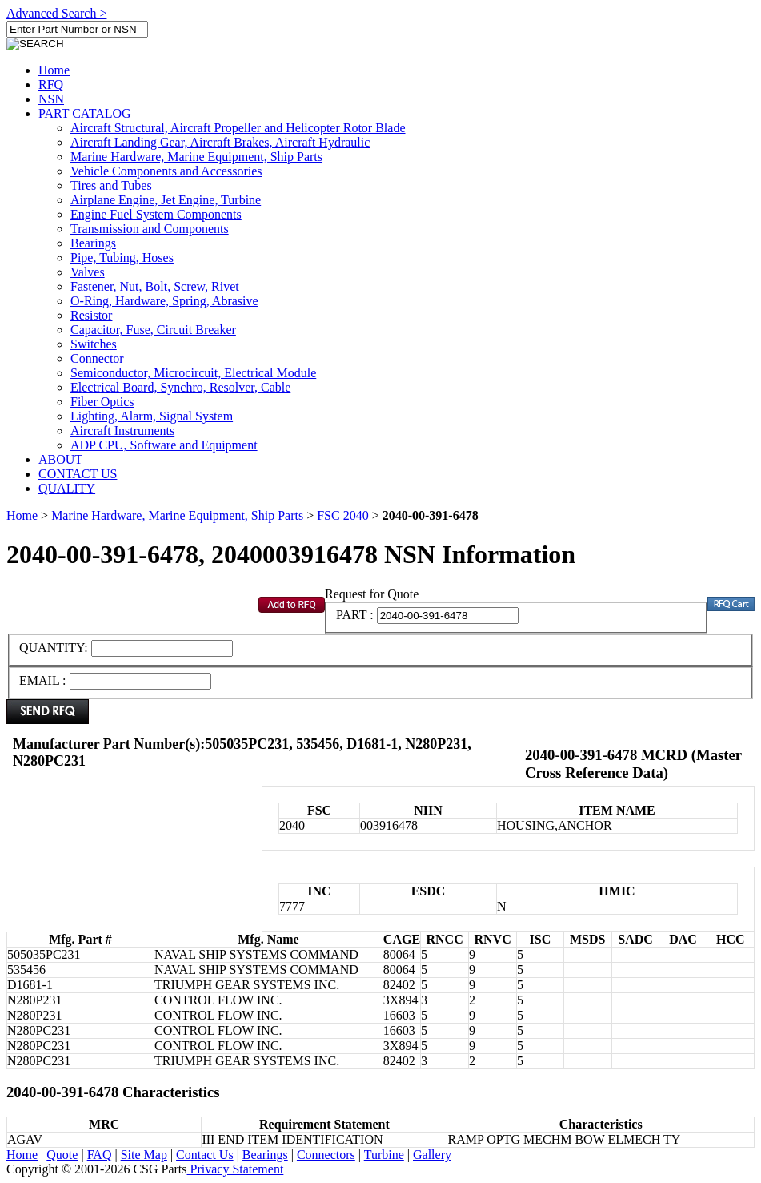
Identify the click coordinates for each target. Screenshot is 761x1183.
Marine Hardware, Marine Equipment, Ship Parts (196, 156)
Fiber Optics (102, 401)
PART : (355, 615)
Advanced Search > (56, 13)
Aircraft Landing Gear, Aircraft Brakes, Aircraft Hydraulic (220, 142)
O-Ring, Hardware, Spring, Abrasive (164, 301)
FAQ (99, 1154)
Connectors (326, 1154)
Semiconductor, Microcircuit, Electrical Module (193, 373)
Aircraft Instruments (122, 430)
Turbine (384, 1154)
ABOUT (60, 459)
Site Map (144, 1154)
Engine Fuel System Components (156, 214)
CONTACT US (77, 474)
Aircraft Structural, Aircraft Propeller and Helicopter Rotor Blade (238, 128)
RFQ (50, 84)
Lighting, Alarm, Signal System (151, 416)
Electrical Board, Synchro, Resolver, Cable (180, 387)
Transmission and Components (149, 228)
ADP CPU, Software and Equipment (164, 445)
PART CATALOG (84, 113)
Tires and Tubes (111, 185)
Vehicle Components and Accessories (166, 171)
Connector (97, 358)
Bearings (93, 243)
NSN (51, 99)
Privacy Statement (235, 1169)
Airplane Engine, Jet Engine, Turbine (165, 200)
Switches (93, 344)
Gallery (432, 1154)
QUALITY (66, 488)
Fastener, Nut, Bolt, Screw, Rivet (154, 286)
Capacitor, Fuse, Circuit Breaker (153, 329)
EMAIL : (42, 680)
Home (54, 70)
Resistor (91, 315)
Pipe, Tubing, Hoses (122, 257)
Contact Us (205, 1154)
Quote (62, 1154)
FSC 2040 (344, 515)
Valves (87, 272)
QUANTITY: (55, 647)
